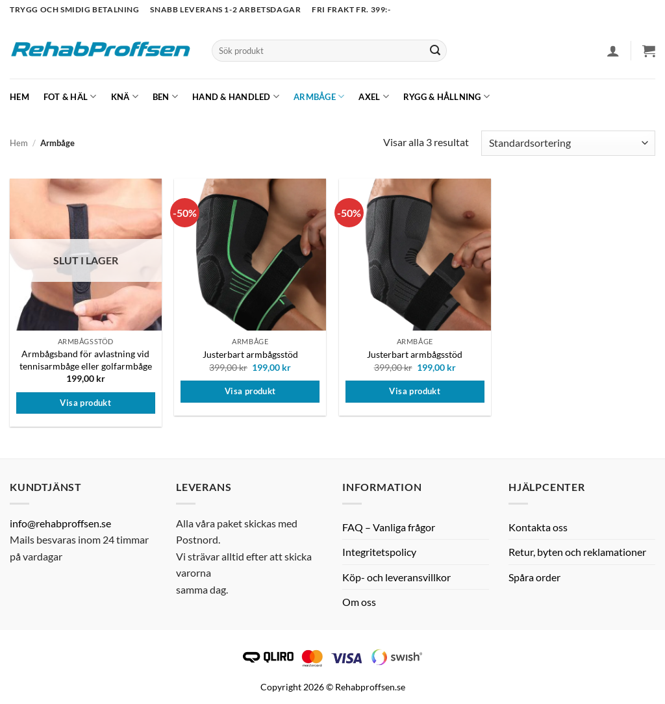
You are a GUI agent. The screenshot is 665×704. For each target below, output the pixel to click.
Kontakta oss (538, 527)
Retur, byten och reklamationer (577, 552)
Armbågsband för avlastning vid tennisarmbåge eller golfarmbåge (85, 359)
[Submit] (435, 51)
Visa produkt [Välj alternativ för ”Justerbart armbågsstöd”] (250, 391)
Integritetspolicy (379, 552)
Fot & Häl (70, 96)
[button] (613, 50)
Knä (124, 96)
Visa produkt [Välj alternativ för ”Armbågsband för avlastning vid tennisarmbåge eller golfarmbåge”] (85, 402)
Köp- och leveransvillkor (396, 577)
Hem (19, 97)
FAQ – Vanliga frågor (388, 527)
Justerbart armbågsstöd (250, 354)
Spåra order (534, 577)
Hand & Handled (235, 96)
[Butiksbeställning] (568, 143)
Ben (165, 96)
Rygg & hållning (446, 96)
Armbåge (319, 96)
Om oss (359, 602)
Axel (373, 96)
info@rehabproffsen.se (60, 523)
